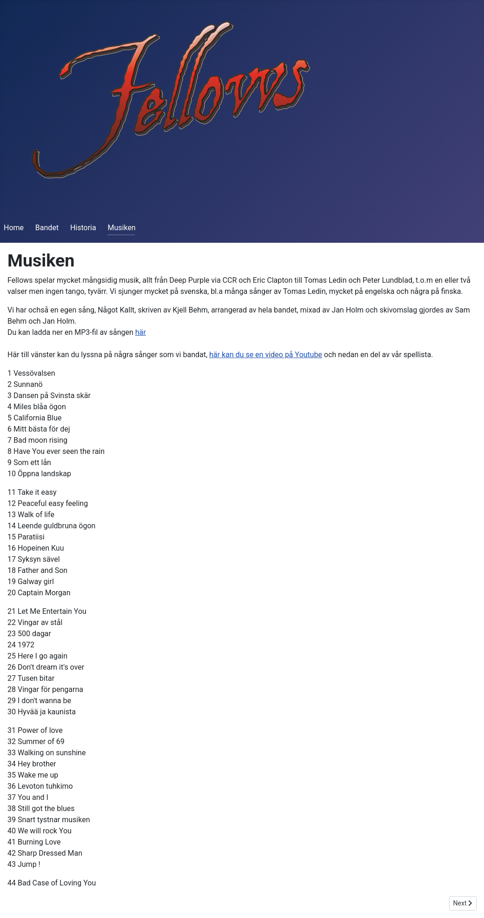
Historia (83, 227)
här (140, 332)
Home (14, 227)
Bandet (47, 227)
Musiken (121, 227)
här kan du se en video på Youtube (265, 354)
